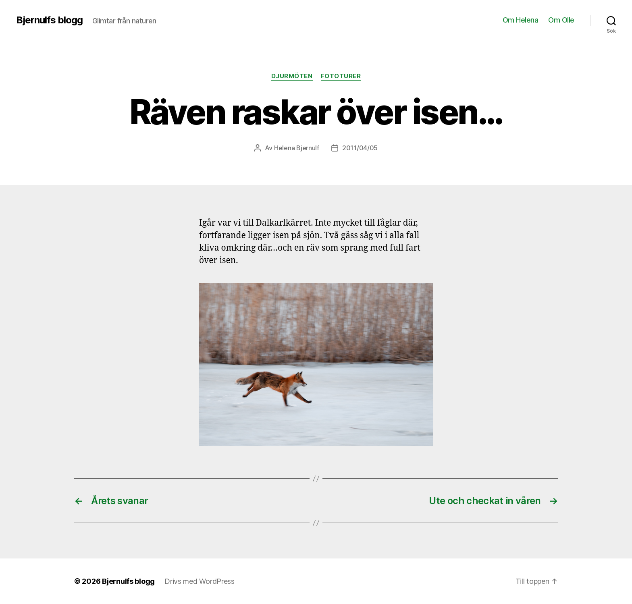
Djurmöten (292, 76)
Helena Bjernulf (296, 148)
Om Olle (561, 20)
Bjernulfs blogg (49, 20)
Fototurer (341, 76)
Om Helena (520, 20)
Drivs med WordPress (199, 581)
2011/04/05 (360, 148)
